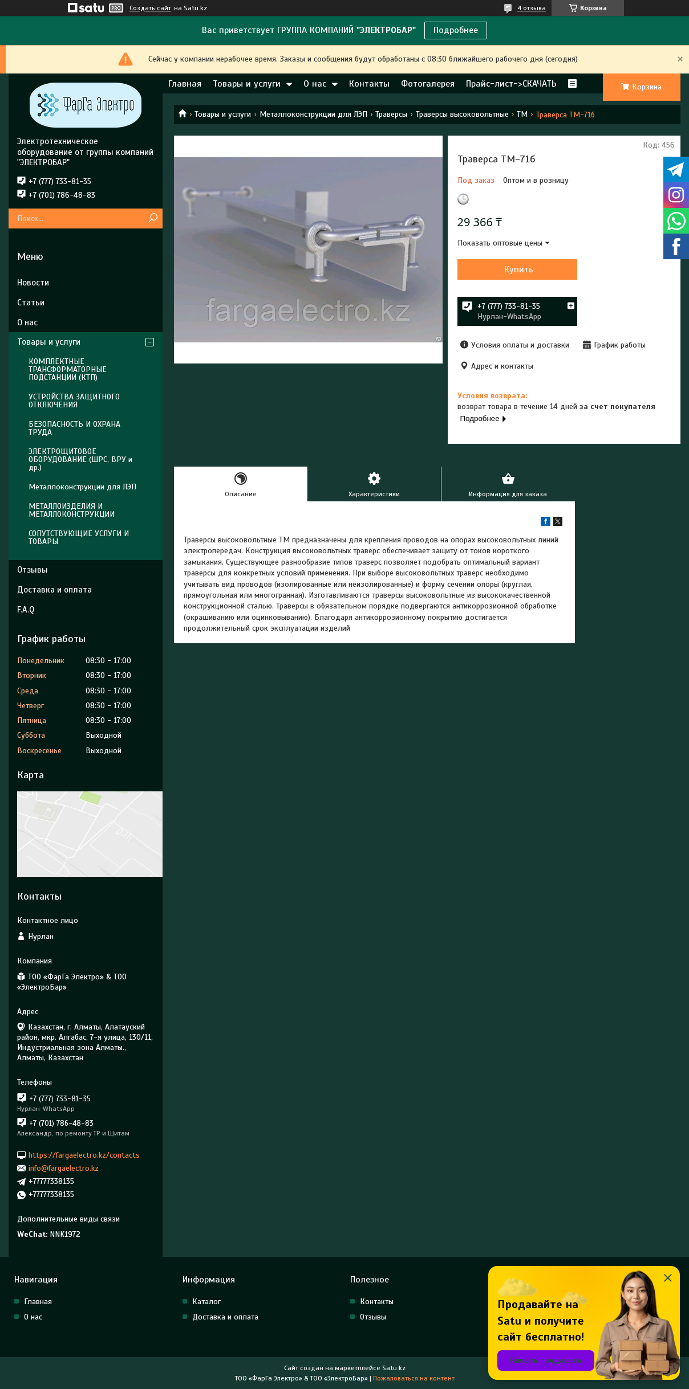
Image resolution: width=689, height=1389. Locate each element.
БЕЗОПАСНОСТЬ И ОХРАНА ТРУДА (74, 428)
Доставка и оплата (54, 590)
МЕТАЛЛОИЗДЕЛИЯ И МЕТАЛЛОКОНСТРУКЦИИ (72, 510)
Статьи (30, 302)
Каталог (206, 1301)
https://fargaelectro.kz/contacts (84, 1154)
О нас (314, 83)
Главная (184, 83)
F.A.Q (25, 609)
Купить (518, 269)
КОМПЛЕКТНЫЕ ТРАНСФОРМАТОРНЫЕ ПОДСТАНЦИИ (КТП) (68, 369)
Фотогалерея (428, 83)
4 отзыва (531, 8)
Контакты (369, 83)
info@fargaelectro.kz (64, 1168)
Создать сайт (150, 8)
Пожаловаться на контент (414, 1378)
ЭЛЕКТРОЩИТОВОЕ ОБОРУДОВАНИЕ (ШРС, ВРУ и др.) (80, 459)
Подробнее (455, 30)
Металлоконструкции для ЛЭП (313, 114)
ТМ (522, 114)
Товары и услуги (247, 83)
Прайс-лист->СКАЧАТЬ (511, 83)
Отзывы (32, 570)
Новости (33, 282)
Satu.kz (394, 1368)
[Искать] (153, 218)
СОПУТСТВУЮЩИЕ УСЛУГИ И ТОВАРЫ (79, 537)
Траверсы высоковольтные (462, 114)
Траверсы (391, 114)
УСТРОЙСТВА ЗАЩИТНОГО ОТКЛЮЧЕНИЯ (74, 401)
